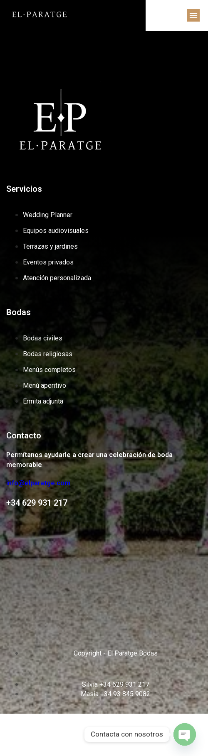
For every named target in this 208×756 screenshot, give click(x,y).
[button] (193, 15)
